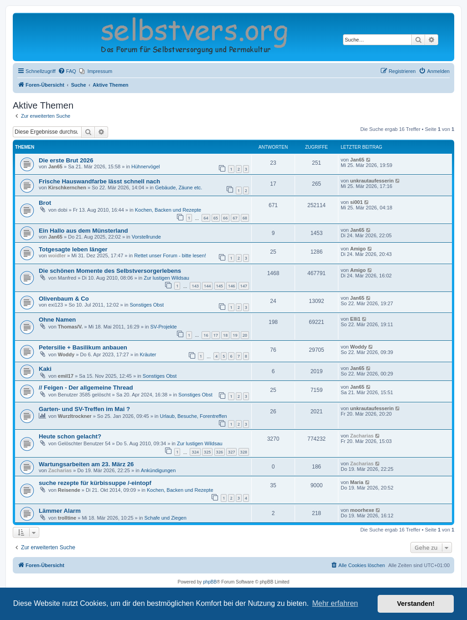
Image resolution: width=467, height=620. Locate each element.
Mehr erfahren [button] (335, 603)
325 (207, 452)
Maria (356, 482)
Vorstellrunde (146, 237)
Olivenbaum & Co (64, 298)
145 (219, 286)
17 (215, 335)
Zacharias (362, 435)
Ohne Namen (57, 319)
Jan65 (55, 166)
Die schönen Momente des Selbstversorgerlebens (110, 270)
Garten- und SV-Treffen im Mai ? (84, 409)
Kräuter (148, 354)
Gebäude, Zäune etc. (178, 187)
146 (231, 286)
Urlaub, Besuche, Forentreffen (193, 416)
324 (195, 452)
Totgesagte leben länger (73, 249)
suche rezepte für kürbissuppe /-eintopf (95, 482)
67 (235, 218)
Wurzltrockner (75, 416)
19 (235, 335)
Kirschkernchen (67, 187)
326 (219, 452)
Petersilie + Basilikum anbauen (83, 347)
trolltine (67, 518)
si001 (356, 202)
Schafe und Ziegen (165, 518)
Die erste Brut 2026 (66, 160)
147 (243, 286)
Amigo (358, 248)
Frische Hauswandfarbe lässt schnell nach (99, 181)
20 (245, 335)
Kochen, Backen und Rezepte (168, 210)
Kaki (45, 368)
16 (205, 335)
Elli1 (355, 319)
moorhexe (362, 510)
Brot (45, 202)
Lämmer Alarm (60, 510)
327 (231, 452)
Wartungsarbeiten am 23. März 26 (86, 464)
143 (195, 286)
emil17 (65, 376)
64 (205, 218)
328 (243, 452)
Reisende (69, 490)
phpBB (210, 581)
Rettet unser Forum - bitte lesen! (170, 255)
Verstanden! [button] (416, 603)
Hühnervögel (145, 166)
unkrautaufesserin (372, 180)
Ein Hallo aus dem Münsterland (83, 230)
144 (207, 286)
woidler (57, 255)
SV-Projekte (163, 326)
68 (245, 218)
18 (225, 335)
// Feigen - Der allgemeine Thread (86, 387)
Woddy (66, 354)
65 (215, 218)
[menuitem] (67, 71)
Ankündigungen (158, 470)
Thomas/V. (70, 326)
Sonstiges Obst (147, 304)
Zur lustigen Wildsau (166, 278)
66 (225, 218)
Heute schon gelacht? (70, 436)
